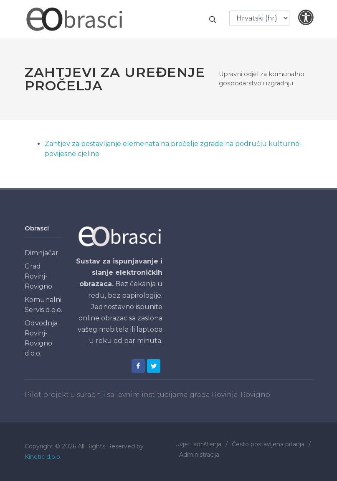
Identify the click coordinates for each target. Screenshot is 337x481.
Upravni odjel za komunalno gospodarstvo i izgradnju (261, 78)
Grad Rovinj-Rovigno (38, 276)
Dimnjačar (41, 253)
